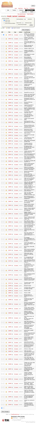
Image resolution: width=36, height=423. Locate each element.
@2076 (10, 168)
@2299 (10, 89)
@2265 (10, 95)
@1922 (10, 179)
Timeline (14, 10)
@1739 (10, 279)
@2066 (10, 172)
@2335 (10, 65)
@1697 (10, 293)
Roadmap (21, 10)
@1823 (10, 209)
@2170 (10, 115)
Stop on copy (7, 20)
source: (4, 16)
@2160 (10, 129)
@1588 (10, 364)
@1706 (10, 286)
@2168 (10, 119)
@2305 (10, 85)
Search (31, 11)
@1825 (10, 201)
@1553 (10, 401)
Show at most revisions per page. (24, 22)
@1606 (10, 304)
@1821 (10, 218)
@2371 (10, 51)
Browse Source (30, 10)
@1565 (10, 374)
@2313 (10, 74)
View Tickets (24, 11)
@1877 (10, 193)
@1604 (10, 313)
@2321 (10, 69)
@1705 (10, 288)
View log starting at (22, 19)
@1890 (10, 190)
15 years (16, 168)
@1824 (10, 205)
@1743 (10, 261)
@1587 (10, 369)
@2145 (10, 147)
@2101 (10, 164)
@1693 (10, 296)
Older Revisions (30, 14)
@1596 (10, 346)
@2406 (10, 42)
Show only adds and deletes (9, 23)
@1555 (10, 397)
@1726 (10, 283)
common (21, 16)
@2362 (10, 55)
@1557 (10, 392)
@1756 (10, 254)
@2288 (10, 92)
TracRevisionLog (15, 414)
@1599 (10, 334)
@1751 (10, 257)
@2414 (10, 38)
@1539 (10, 404)
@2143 (10, 151)
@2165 (10, 122)
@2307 (10, 77)
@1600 (10, 331)
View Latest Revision (21, 14)
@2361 (10, 57)
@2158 (10, 135)
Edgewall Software (17, 420)
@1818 (10, 222)
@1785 (10, 243)
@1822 (10, 213)
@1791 (10, 239)
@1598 (10, 338)
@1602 (10, 322)
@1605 (10, 308)
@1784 (10, 247)
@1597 (10, 342)
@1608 (10, 300)
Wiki (8, 10)
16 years (16, 261)
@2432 (10, 35)
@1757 (10, 250)
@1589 (10, 359)
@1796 (10, 234)
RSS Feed (15, 418)
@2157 (10, 138)
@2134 (10, 154)
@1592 (10, 351)
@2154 (10, 141)
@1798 (10, 230)
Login (16, 8)
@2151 (10, 144)
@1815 (10, 226)
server (14, 16)
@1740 (10, 275)
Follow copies (7, 21)
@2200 (10, 105)
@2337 (10, 61)
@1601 (10, 327)
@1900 (10, 183)
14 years (16, 65)
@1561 (10, 379)
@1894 (10, 187)
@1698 (10, 290)
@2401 (10, 46)
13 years (16, 34)
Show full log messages (21, 24)
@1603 (10, 318)
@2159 (10, 132)
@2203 (10, 102)
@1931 (10, 175)
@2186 (10, 109)
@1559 (10, 387)
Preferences (32, 8)
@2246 (10, 99)
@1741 (10, 270)
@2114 (10, 158)
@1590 (10, 355)
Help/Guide (20, 8)
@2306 (10, 81)
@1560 (10, 383)
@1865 (10, 197)
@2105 (10, 161)
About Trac (26, 8)
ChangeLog (22, 418)
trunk (9, 16)
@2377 (10, 48)
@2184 (10, 112)
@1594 (10, 349)
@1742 (10, 265)
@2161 (10, 126)
